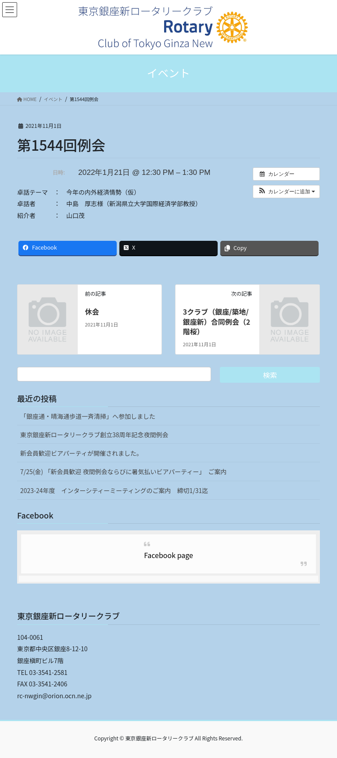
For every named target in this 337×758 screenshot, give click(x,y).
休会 (92, 311)
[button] (286, 191)
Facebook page (168, 555)
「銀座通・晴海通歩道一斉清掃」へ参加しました (87, 416)
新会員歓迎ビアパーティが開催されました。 (81, 453)
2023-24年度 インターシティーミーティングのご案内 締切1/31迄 (114, 490)
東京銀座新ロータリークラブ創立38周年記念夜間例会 (94, 434)
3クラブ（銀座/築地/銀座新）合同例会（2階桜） (216, 321)
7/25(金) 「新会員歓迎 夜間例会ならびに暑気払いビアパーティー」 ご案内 (123, 471)
